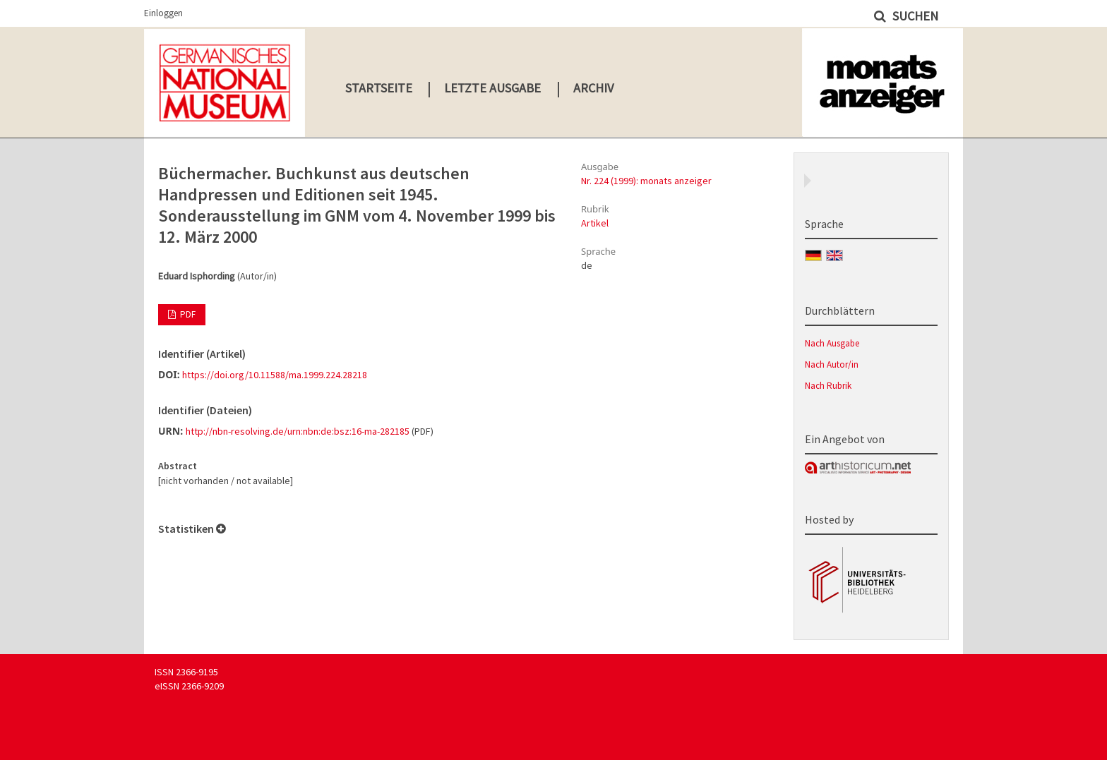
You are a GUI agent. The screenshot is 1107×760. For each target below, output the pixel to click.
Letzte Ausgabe (492, 88)
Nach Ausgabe (832, 343)
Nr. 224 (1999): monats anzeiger (646, 180)
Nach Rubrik (828, 386)
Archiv (593, 88)
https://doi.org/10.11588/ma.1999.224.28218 (274, 374)
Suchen (914, 16)
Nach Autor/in (831, 364)
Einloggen (163, 13)
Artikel (595, 223)
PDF (187, 314)
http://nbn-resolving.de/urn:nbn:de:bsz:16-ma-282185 (297, 431)
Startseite (378, 88)
